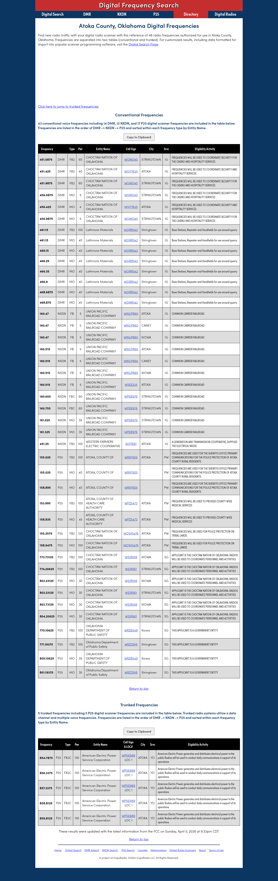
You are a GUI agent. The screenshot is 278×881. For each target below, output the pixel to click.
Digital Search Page (143, 44)
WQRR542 (131, 229)
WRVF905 (131, 457)
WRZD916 (131, 644)
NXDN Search (110, 850)
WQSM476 (130, 533)
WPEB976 (131, 396)
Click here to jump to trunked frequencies (68, 106)
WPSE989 (128, 755)
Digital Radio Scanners (182, 850)
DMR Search (91, 850)
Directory (191, 14)
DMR (87, 14)
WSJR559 (131, 557)
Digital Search (53, 14)
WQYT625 (131, 171)
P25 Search (128, 850)
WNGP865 (131, 313)
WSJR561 (131, 569)
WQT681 (131, 444)
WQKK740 (131, 159)
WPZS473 (130, 503)
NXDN (121, 14)
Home (57, 850)
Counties (143, 850)
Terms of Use (216, 850)
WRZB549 (131, 630)
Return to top (138, 688)
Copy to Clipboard (139, 137)
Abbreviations (158, 850)
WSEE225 (131, 384)
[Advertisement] (139, 75)
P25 (156, 14)
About (202, 850)
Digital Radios (225, 14)
